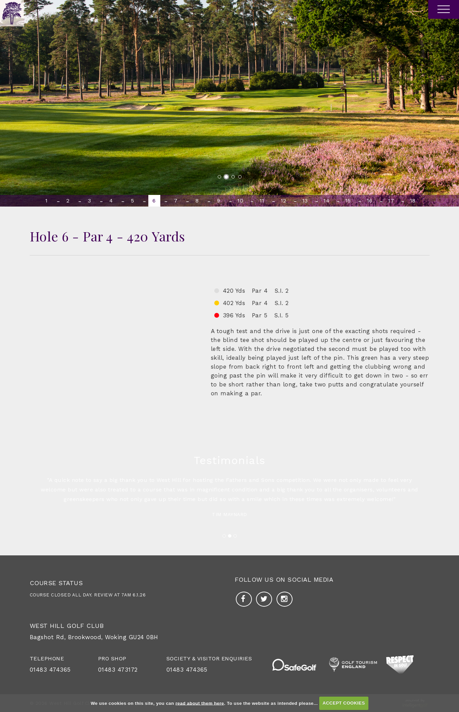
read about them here (199, 703)
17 (391, 200)
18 (413, 200)
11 (262, 200)
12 (283, 200)
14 (326, 200)
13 (305, 200)
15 (348, 200)
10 (240, 200)
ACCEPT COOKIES (344, 703)
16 (370, 200)
